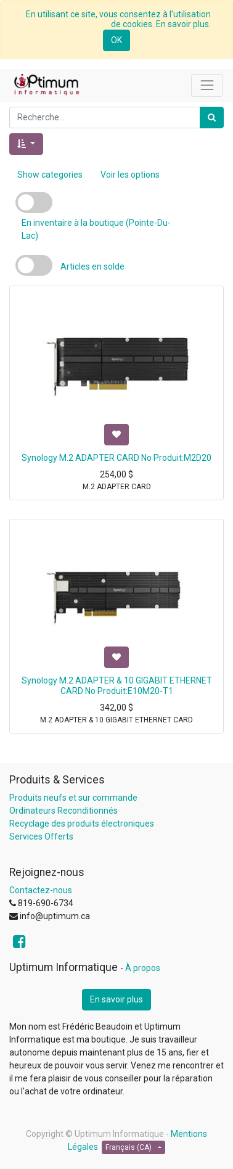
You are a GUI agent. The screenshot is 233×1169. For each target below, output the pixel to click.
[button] (26, 144)
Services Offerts (41, 836)
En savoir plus (116, 999)
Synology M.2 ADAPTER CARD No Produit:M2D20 (116, 458)
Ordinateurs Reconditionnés (63, 811)
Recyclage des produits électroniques (81, 823)
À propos (142, 968)
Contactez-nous (40, 890)
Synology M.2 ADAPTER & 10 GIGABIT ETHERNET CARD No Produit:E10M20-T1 (117, 685)
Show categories (50, 175)
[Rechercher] (212, 117)
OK (116, 40)
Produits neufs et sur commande (73, 798)
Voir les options (130, 175)
